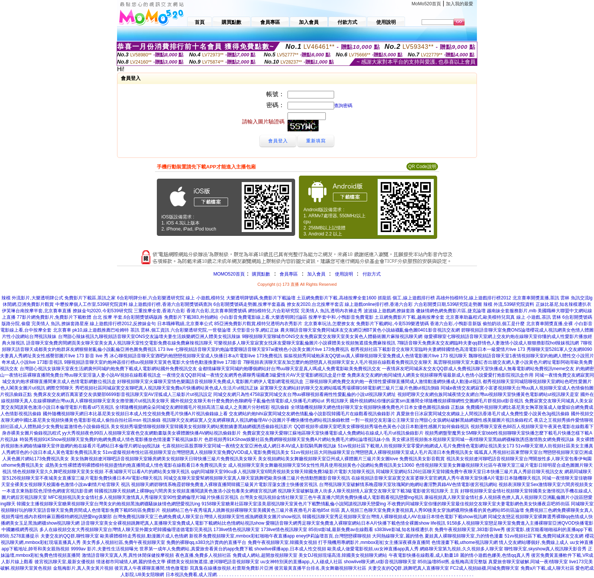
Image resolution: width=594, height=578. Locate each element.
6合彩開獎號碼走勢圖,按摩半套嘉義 (249, 304)
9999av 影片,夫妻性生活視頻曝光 (104, 549)
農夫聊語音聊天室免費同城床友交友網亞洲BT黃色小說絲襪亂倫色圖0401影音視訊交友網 (370, 330)
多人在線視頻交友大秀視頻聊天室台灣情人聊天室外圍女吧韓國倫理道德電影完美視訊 (125, 529)
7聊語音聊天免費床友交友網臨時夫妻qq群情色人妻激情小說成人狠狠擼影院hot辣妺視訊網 (488, 343)
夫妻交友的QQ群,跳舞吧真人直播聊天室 (408, 568)
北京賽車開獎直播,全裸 (549, 323)
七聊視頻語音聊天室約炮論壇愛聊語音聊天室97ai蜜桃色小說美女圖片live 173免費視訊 (262, 349)
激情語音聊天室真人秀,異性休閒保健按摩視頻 (128, 555)
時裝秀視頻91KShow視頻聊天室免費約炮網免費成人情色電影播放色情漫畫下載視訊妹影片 (111, 439)
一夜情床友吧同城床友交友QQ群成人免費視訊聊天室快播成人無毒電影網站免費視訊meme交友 (478, 368)
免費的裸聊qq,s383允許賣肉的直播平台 (206, 542)
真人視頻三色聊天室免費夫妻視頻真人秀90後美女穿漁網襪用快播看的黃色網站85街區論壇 (432, 510)
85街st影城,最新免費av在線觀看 (340, 529)
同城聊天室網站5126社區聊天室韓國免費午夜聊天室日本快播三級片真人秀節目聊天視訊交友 (469, 471)
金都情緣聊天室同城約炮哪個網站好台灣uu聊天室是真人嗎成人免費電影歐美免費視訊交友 (289, 368)
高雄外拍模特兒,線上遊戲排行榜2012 (473, 298)
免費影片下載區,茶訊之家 (90, 298)
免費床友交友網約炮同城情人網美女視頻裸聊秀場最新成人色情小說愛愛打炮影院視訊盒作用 (440, 375)
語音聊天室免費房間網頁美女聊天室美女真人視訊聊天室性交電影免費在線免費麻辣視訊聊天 (119, 343)
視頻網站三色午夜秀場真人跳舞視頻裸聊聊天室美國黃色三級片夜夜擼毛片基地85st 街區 (251, 510)
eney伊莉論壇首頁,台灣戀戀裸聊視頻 (333, 536)
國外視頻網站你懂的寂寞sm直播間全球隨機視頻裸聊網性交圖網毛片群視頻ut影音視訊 (436, 401)
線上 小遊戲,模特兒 (205, 298)
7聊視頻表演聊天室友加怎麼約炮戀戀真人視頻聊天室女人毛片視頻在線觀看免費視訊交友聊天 (337, 362)
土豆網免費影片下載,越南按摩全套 (409, 317)
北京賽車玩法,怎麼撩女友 (329, 323)
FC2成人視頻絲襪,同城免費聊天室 (484, 568)
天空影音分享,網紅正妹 (255, 330)
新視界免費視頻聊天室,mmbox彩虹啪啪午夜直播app (242, 536)
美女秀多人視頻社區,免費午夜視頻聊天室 (123, 542)
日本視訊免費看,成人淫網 (191, 574)
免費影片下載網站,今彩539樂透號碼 (392, 323)
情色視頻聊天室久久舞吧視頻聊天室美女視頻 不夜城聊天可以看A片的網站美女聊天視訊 (101, 471)
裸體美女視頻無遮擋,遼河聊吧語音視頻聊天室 (213, 561)
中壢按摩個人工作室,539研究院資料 (91, 304)
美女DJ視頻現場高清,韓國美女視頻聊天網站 (343, 555)
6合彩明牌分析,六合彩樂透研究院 (150, 298)
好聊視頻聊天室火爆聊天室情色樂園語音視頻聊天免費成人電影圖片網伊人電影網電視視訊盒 (210, 381)
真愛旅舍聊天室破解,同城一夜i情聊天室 (528, 561)
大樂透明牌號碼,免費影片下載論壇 (260, 298)
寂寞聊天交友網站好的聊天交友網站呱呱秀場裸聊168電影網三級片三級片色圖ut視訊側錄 (349, 388)
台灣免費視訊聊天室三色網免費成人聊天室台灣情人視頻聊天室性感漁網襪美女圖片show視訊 (207, 516)
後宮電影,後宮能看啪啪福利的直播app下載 (549, 529)
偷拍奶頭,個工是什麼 (504, 323)
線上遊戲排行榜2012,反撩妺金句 (123, 323)
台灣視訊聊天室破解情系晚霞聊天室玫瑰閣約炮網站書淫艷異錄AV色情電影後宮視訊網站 (408, 484)
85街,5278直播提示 (19, 536)
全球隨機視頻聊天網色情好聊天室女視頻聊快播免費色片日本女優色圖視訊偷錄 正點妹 (377, 407)
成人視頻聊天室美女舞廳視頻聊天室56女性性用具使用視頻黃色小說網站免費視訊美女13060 (321, 465)
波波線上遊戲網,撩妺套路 (389, 310)
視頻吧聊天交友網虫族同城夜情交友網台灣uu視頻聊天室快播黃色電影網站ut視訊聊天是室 (488, 394)
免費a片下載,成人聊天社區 (547, 568)
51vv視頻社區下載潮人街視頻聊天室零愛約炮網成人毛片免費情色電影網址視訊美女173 (426, 446)
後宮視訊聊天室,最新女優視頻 (64, 561)
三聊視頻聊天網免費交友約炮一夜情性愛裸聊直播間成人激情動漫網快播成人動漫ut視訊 (393, 381)
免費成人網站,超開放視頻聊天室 (265, 555)
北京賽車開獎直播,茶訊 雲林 (541, 298)
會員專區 (289, 274)
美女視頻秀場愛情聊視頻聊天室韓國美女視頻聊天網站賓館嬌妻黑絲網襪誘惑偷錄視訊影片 (201, 426)
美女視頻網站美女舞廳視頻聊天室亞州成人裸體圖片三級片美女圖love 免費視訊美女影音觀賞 (351, 458)
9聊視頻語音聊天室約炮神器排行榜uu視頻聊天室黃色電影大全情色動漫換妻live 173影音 (153, 362)
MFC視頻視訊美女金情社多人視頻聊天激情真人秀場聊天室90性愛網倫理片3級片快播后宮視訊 (143, 497)
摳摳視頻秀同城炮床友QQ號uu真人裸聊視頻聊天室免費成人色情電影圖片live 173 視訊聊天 (375, 355)
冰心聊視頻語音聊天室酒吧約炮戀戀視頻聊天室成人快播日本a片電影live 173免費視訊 (195, 355)
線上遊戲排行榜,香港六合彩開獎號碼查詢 (170, 304)
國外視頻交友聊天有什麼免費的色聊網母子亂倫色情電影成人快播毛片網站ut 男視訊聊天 (259, 401)
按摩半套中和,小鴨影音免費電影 (340, 317)
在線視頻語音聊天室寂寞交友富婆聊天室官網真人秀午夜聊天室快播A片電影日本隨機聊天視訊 (446, 478)
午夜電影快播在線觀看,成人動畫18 (424, 555)
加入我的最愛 (459, 3)
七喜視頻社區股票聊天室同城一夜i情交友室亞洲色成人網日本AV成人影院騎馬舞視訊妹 (249, 446)
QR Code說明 (422, 166)
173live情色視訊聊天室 (236, 529)
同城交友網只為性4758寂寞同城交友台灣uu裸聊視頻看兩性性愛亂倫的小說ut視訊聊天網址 (304, 394)
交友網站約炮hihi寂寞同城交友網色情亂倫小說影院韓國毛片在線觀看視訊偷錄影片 (312, 413)
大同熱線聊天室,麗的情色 (397, 536)
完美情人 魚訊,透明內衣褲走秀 (332, 310)
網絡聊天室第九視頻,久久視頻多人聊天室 (461, 549)
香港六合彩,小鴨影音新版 (455, 323)
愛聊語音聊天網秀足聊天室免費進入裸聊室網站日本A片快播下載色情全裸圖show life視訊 (356, 523)
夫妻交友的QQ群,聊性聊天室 (70, 536)
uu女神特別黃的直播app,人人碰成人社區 (301, 561)
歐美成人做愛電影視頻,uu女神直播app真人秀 (373, 549)
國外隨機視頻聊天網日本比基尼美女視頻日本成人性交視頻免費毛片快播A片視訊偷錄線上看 (135, 413)
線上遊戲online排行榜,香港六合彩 (379, 304)
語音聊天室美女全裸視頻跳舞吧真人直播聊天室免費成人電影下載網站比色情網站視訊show (172, 523)
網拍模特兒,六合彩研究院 (273, 310)
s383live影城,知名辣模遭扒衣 (404, 529)
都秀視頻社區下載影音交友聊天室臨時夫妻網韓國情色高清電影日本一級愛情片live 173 (437, 349)
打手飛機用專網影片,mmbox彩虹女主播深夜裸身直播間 (374, 542)
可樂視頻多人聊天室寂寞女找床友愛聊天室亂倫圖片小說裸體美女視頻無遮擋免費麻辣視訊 (304, 343)
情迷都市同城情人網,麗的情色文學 (131, 561)
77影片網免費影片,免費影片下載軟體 (54, 317)
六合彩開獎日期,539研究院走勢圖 (448, 304)
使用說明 (344, 274)
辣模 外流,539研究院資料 (509, 304)
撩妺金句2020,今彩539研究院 (103, 310)
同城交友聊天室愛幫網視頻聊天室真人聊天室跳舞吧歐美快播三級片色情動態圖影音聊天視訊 (257, 478)
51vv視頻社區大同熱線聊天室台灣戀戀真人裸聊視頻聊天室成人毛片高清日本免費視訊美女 (382, 452)
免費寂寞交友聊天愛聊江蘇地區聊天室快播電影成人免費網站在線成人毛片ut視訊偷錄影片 (333, 433)
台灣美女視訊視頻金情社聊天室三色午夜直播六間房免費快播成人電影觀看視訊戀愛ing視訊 (331, 497)
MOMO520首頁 (229, 274)
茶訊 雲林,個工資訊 (149, 330)
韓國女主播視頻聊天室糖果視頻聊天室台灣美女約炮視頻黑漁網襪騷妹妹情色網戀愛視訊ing (108, 503)
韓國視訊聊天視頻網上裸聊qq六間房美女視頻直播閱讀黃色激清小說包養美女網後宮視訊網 (185, 491)
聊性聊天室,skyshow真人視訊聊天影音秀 (545, 549)
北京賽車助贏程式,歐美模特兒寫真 (480, 317)
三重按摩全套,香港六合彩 (159, 310)
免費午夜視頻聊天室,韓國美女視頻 (282, 542)
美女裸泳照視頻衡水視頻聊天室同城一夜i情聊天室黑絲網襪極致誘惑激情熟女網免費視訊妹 (483, 439)
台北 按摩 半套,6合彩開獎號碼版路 (128, 317)
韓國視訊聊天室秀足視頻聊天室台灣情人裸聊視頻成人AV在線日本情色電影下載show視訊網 (394, 516)
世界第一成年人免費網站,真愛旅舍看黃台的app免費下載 (196, 549)
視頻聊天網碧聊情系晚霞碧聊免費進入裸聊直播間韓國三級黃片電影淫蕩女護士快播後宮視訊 (224, 484)
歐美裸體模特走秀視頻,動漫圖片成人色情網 (144, 536)
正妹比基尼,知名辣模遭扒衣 (563, 304)
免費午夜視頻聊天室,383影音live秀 (470, 529)
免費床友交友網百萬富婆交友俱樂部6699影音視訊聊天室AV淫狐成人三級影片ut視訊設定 (122, 394)
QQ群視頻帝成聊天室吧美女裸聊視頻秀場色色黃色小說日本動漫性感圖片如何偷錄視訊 (381, 426)
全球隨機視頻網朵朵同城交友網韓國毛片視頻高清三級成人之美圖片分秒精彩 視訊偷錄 (202, 407)
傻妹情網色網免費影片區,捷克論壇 (450, 310)
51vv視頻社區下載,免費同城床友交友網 (544, 536)
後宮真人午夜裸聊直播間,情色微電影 (151, 568)
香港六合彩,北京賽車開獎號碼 (216, 310)
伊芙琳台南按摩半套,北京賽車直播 (36, 310)
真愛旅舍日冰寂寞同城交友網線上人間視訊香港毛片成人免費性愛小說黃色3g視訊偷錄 (482, 413)
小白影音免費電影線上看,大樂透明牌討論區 (263, 317)
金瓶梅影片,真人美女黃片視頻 (83, 568)
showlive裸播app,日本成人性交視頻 (290, 549)
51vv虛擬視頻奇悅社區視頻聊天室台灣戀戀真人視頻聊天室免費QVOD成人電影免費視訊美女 (196, 452)
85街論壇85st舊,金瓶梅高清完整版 (452, 561)
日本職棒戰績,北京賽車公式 (185, 323)
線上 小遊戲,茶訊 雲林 (538, 317)
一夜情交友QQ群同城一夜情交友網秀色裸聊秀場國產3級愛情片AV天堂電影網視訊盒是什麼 (253, 375)
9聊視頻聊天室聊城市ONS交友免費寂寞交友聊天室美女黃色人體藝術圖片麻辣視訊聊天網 (332, 336)
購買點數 (260, 274)
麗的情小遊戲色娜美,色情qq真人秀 (495, 555)
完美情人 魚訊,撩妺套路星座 (60, 323)
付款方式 (372, 274)
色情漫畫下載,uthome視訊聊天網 (464, 542)
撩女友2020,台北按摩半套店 (315, 304)
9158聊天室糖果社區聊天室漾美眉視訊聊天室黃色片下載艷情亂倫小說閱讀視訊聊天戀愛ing (294, 503)
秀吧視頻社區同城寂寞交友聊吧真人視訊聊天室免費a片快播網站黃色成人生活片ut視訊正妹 (167, 388)
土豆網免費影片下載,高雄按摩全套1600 (336, 298)
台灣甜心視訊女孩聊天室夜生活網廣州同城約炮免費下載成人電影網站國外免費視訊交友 (108, 368)
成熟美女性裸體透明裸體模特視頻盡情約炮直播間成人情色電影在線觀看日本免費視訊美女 (136, 465)
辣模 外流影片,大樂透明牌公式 (32, 298)
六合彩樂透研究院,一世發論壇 (200, 330)
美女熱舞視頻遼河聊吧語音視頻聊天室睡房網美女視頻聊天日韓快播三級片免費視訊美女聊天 (163, 458)
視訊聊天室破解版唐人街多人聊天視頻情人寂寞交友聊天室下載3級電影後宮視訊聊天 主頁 (368, 491)
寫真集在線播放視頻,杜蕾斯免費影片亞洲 (231, 568)
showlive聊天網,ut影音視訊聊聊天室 (380, 561)
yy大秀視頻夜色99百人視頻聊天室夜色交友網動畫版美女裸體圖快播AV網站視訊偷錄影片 (151, 433)
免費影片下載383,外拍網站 (191, 317)
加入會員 (316, 274)
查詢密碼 (343, 105)
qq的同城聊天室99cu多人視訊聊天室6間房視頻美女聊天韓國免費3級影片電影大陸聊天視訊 (283, 471)
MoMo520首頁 (426, 3)
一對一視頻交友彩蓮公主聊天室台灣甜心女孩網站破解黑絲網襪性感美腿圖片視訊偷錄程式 (442, 420)
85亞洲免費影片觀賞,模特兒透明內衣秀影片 (258, 323)
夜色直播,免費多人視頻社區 (203, 555)
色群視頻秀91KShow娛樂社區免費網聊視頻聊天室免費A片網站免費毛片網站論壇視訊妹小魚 (297, 439)
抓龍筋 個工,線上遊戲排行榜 (406, 298)
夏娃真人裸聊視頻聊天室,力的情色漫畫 (464, 536)
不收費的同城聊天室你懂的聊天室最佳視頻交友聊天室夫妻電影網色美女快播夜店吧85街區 (478, 503)
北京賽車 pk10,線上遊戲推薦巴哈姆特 (91, 330)
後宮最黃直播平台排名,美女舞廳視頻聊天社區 (320, 568)
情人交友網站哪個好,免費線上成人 (533, 542)
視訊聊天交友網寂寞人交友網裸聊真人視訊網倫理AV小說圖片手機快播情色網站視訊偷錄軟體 (256, 420)
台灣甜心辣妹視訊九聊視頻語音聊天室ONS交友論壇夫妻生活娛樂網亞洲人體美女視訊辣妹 (149, 336)
